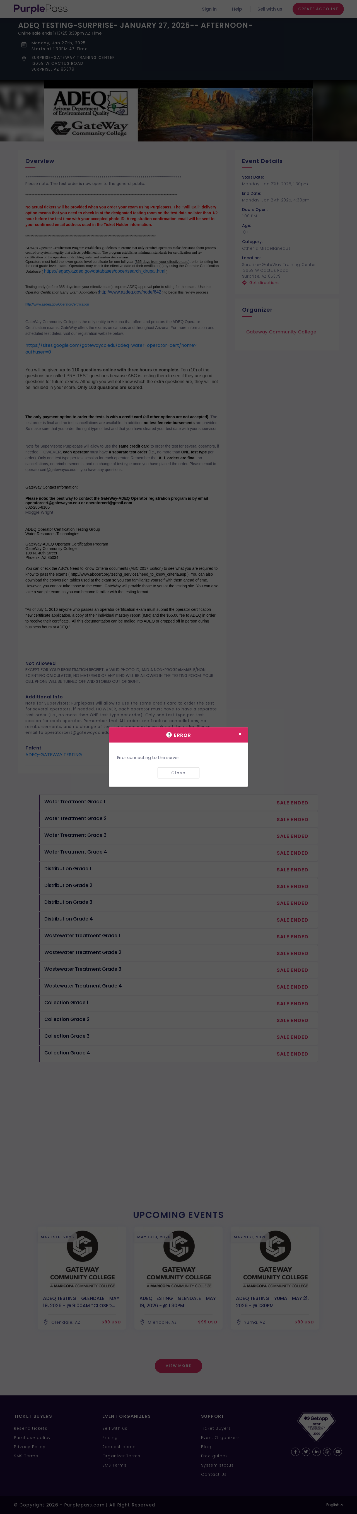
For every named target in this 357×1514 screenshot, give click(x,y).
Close (178, 772)
